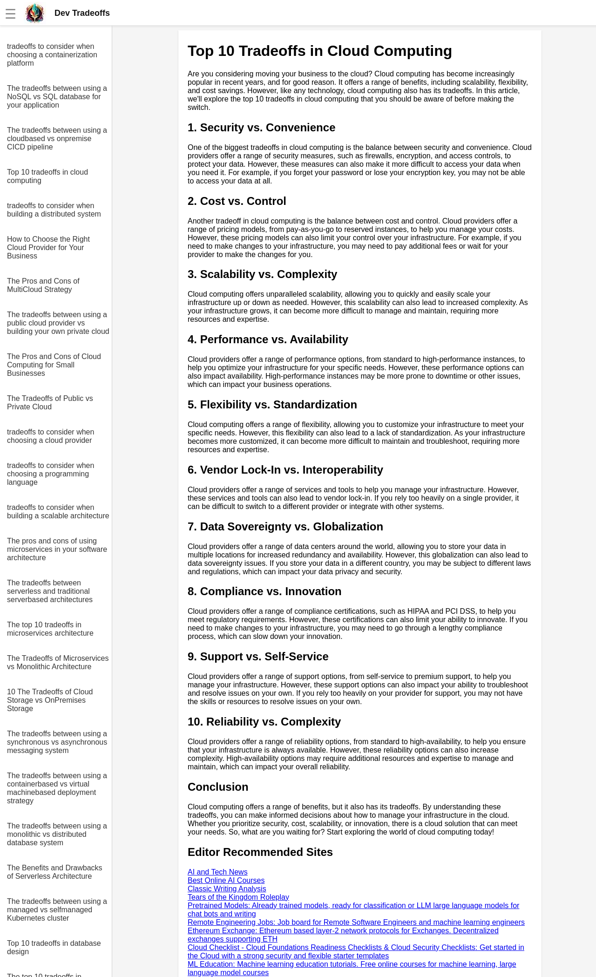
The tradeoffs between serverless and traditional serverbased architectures (50, 591)
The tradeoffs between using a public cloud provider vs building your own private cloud (58, 323)
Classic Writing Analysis (227, 889)
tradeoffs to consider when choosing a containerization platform (52, 54)
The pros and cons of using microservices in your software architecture (57, 549)
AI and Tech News (218, 872)
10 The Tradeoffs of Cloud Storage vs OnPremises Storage (50, 700)
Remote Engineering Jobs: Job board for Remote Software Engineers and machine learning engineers (356, 922)
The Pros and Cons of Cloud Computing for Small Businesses (54, 365)
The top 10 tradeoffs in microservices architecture (50, 629)
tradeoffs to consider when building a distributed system (54, 210)
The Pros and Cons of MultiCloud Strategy (43, 285)
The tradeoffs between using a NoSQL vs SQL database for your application (57, 96)
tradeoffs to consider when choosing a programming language (50, 473)
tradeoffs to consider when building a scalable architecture (58, 511)
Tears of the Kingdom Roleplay (238, 897)
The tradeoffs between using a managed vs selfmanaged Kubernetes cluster (57, 909)
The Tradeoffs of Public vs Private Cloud (50, 402)
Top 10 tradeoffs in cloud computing (47, 176)
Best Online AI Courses (226, 880)
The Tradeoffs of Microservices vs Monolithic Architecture (57, 662)
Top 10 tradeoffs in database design (54, 947)
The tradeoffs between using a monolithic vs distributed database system (57, 834)
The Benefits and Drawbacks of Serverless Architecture (54, 872)
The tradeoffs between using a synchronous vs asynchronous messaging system (57, 742)
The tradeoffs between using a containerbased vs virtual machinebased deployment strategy (57, 788)
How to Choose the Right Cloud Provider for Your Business (48, 247)
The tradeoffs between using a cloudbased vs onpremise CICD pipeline (57, 138)
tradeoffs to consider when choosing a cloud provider (50, 436)
